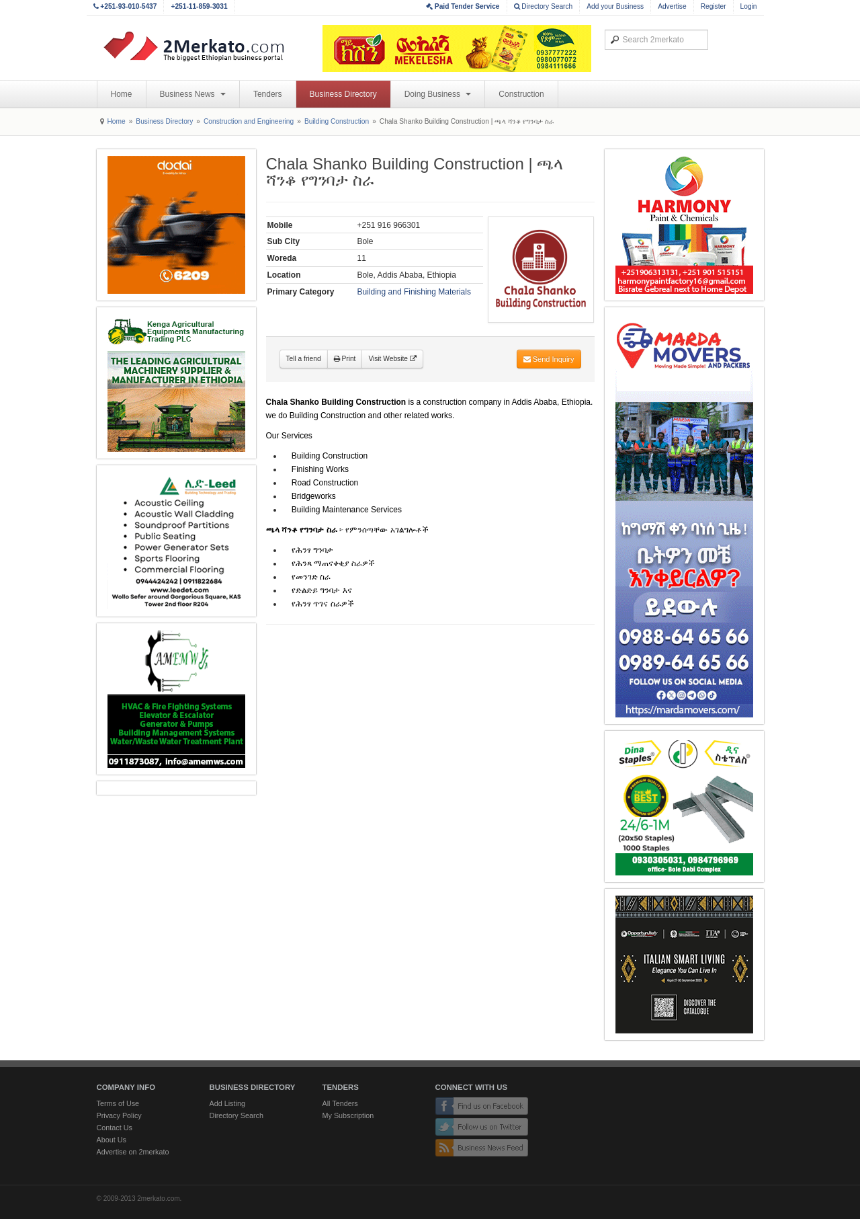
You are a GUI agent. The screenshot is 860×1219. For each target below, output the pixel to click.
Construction (521, 94)
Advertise (672, 6)
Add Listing (227, 1103)
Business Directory (343, 94)
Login (748, 6)
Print (345, 358)
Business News (193, 94)
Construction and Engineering (249, 121)
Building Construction (336, 121)
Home (121, 94)
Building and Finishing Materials (414, 292)
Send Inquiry (548, 359)
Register (713, 6)
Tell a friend (303, 358)
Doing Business (438, 94)
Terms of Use (118, 1103)
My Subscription (348, 1115)
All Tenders (340, 1103)
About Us (111, 1140)
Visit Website (392, 358)
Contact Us (114, 1128)
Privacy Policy (119, 1115)
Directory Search (543, 6)
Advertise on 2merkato (133, 1152)
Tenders (267, 94)
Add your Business (615, 6)
